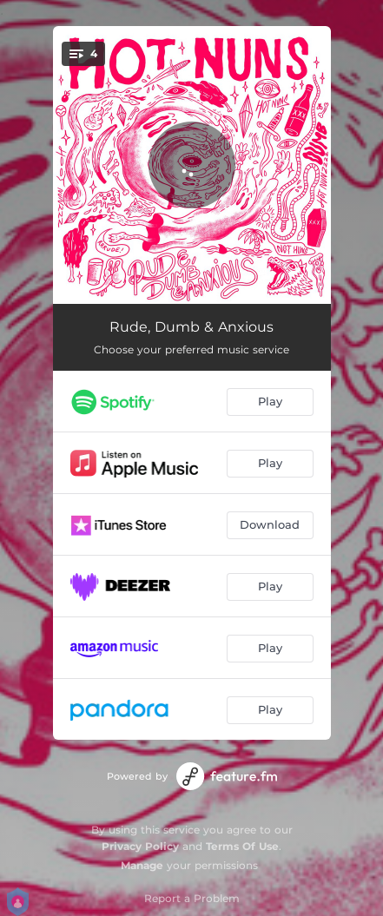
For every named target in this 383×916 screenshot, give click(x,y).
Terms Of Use (242, 846)
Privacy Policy (140, 846)
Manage (142, 865)
